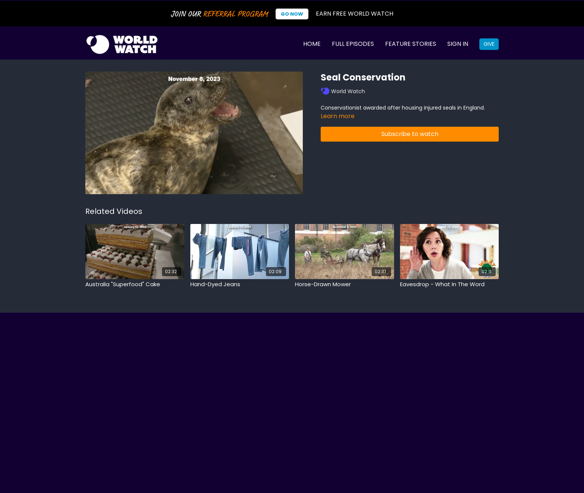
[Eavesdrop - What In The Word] (449, 284)
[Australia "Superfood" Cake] (134, 284)
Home (312, 43)
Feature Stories (410, 43)
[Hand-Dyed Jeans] (239, 284)
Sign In (457, 43)
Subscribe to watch (409, 134)
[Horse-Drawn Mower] (344, 284)
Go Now (292, 14)
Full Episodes (353, 43)
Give (489, 44)
